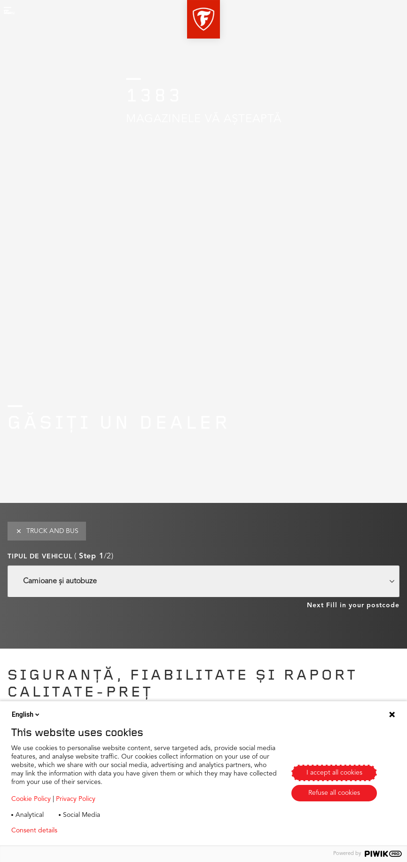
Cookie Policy (31, 799)
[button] (203, 19)
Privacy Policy (75, 799)
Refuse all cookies (334, 793)
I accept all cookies (334, 772)
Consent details (34, 830)
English (26, 714)
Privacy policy (92, 830)
